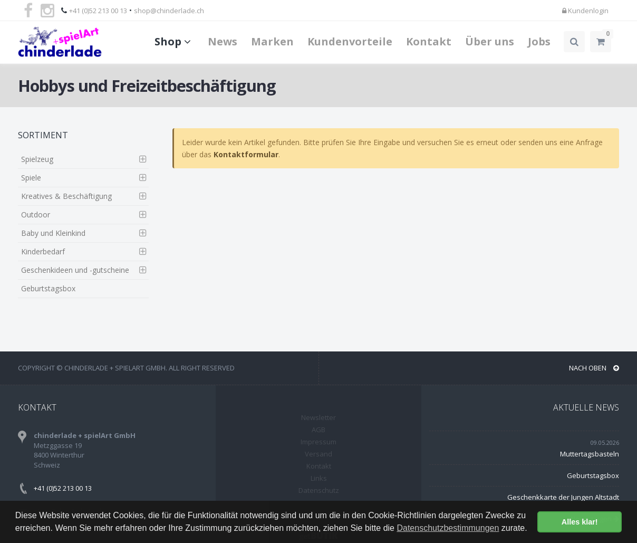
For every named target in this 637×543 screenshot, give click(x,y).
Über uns (489, 41)
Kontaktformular (246, 154)
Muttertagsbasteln (589, 454)
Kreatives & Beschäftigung (66, 196)
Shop (174, 41)
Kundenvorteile (349, 41)
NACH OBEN (594, 368)
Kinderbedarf (43, 251)
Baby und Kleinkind (53, 233)
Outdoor (35, 214)
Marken (272, 41)
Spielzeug (37, 159)
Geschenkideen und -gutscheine (75, 270)
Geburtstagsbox (48, 288)
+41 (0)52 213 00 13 (98, 10)
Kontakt (428, 41)
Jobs (539, 41)
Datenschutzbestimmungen (448, 527)
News (222, 41)
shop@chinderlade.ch (169, 10)
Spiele (31, 178)
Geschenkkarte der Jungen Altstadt (563, 497)
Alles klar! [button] (580, 522)
